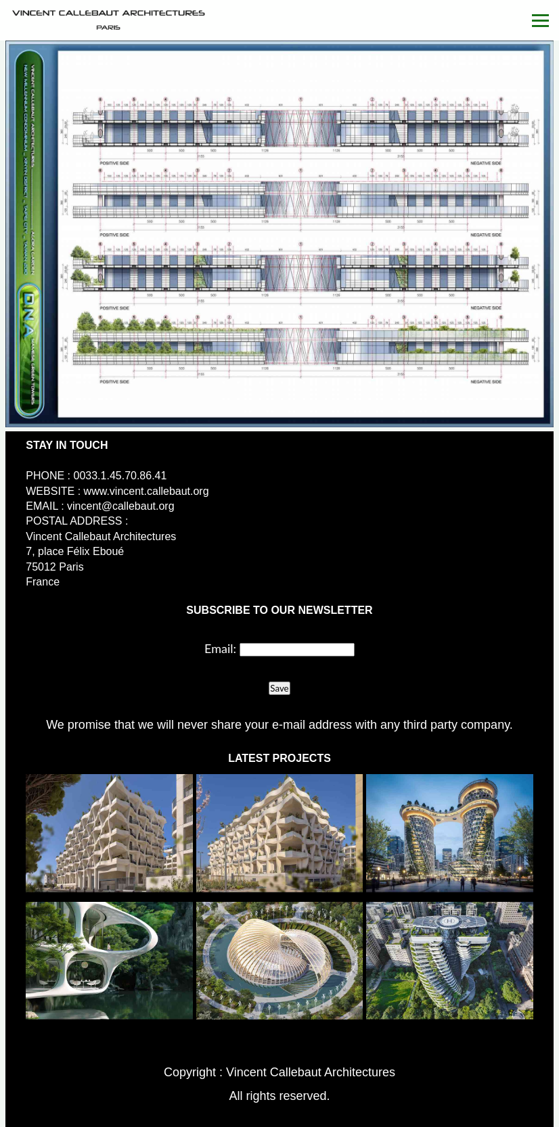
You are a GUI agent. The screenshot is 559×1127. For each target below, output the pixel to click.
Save (279, 688)
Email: (220, 648)
